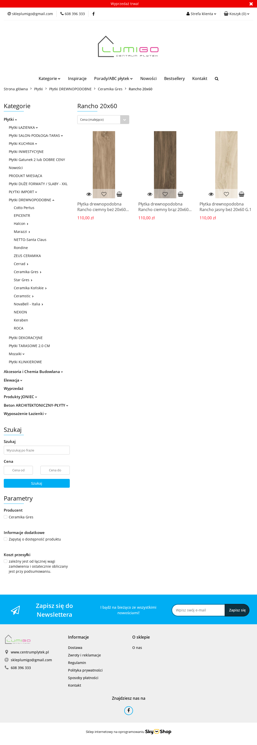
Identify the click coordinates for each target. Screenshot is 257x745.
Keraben (21, 320)
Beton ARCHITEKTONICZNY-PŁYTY (36, 405)
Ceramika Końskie (30, 287)
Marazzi (22, 231)
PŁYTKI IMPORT (23, 191)
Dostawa (75, 647)
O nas (137, 647)
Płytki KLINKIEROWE (25, 361)
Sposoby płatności (83, 677)
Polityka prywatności (85, 670)
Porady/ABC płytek (113, 78)
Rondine (21, 247)
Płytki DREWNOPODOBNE (31, 199)
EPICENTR (22, 215)
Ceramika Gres (27, 271)
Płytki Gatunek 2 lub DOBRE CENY (37, 159)
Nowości (148, 78)
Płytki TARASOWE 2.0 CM (29, 345)
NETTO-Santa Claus (30, 239)
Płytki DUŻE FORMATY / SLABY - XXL (38, 183)
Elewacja (13, 380)
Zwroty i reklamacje (84, 655)
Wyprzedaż (13, 388)
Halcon (21, 223)
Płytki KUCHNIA (23, 143)
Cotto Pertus (24, 207)
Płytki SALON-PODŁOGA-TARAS (36, 135)
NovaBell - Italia (28, 304)
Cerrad (21, 263)
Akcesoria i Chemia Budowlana (33, 371)
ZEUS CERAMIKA (27, 255)
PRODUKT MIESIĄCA (25, 175)
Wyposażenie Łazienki (25, 413)
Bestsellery (174, 78)
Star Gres (23, 279)
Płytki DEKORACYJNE (26, 337)
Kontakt (199, 78)
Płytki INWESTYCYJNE (26, 151)
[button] (236, 14)
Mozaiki (17, 353)
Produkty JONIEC (20, 396)
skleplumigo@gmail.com (31, 659)
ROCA (18, 328)
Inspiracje (77, 78)
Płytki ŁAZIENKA (23, 127)
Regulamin (77, 662)
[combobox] (103, 119)
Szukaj (36, 483)
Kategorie (49, 78)
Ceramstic (24, 296)
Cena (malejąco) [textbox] (92, 119)
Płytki (10, 119)
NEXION (20, 312)
